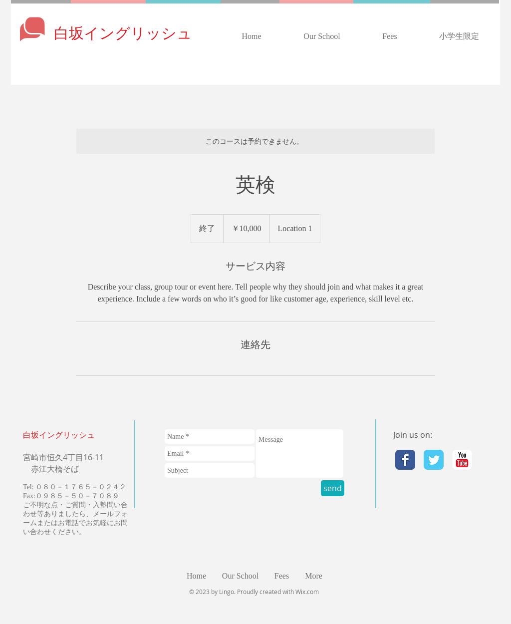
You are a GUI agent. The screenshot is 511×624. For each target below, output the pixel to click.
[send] (332, 488)
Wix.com (307, 592)
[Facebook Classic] (405, 460)
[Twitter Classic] (434, 460)
